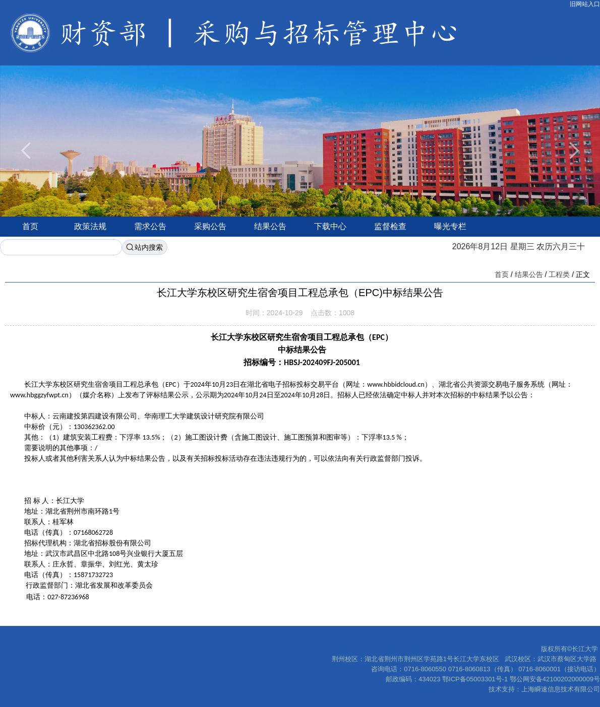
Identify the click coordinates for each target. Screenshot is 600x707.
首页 (30, 226)
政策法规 (90, 226)
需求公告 (150, 226)
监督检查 (390, 226)
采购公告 (210, 226)
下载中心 (330, 226)
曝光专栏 (450, 226)
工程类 (559, 274)
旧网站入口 (585, 4)
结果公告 (270, 226)
